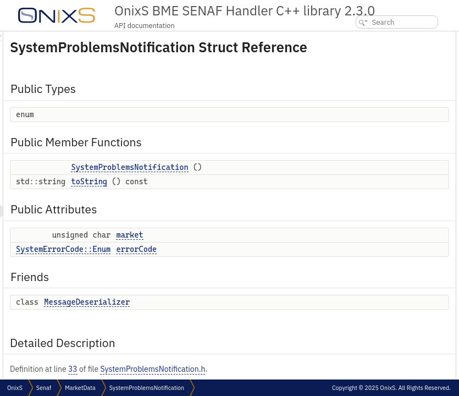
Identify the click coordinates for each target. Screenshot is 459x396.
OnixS (15, 388)
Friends (348, 129)
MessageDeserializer (224, 328)
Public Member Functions (375, 57)
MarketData (80, 388)
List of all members (364, 299)
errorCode (273, 276)
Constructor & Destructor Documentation (396, 190)
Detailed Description (368, 154)
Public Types (356, 37)
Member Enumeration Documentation (392, 166)
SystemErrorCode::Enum (200, 276)
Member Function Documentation (385, 214)
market (266, 261)
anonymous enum (371, 178)
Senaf (43, 388)
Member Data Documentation (379, 262)
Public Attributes (362, 93)
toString (226, 208)
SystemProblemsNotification (266, 182)
